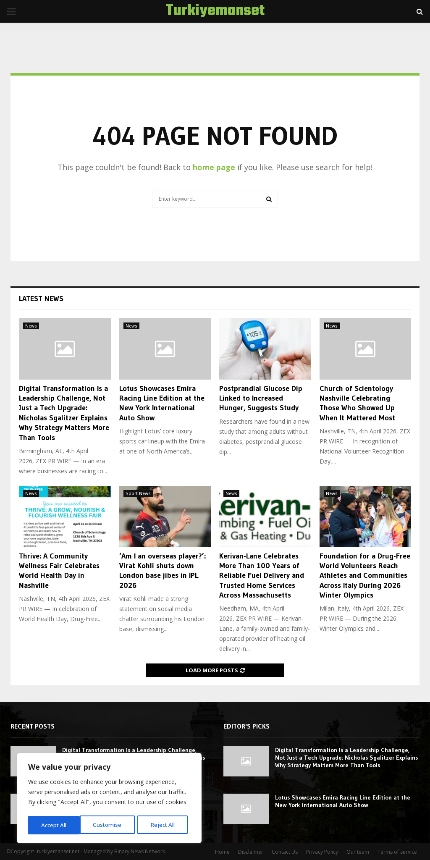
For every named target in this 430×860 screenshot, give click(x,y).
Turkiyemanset (215, 11)
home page (214, 167)
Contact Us (285, 851)
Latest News (41, 298)
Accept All (164, 825)
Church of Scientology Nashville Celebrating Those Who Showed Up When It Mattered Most (357, 403)
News (31, 326)
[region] (109, 799)
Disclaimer (250, 851)
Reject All (110, 825)
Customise (55, 825)
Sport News (138, 493)
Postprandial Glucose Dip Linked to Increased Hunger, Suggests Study (260, 398)
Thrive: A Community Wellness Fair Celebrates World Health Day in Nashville (59, 570)
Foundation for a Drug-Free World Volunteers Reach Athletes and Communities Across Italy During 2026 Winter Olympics (365, 575)
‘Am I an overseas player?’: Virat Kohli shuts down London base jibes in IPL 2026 (162, 570)
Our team (357, 851)
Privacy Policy (322, 851)
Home (222, 851)
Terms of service (397, 851)
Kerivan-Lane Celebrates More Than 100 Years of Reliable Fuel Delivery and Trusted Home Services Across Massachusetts (261, 575)
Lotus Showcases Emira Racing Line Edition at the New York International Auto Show (162, 403)
